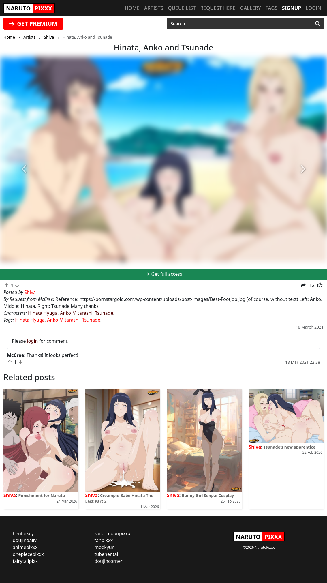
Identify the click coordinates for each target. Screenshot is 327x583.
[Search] (318, 23)
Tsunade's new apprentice (289, 447)
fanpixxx (104, 540)
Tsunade (104, 313)
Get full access (163, 274)
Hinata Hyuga (42, 313)
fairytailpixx (25, 561)
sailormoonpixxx (113, 533)
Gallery (250, 8)
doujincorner (109, 561)
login (32, 341)
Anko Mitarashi (76, 313)
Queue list (182, 8)
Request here (218, 8)
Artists (153, 8)
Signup (291, 8)
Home (132, 8)
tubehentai (106, 554)
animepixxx (25, 547)
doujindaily (25, 540)
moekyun (105, 547)
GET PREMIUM (33, 23)
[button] (24, 169)
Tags (271, 8)
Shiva (9, 495)
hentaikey (23, 533)
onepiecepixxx (28, 554)
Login (313, 8)
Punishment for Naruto (41, 495)
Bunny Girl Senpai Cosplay (208, 495)
